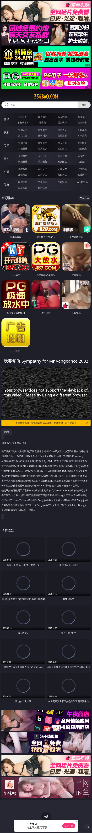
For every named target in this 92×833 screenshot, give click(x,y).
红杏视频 (22, 187)
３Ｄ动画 (82, 129)
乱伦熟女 (62, 148)
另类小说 (42, 174)
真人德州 (42, 116)
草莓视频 (62, 182)
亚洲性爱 (22, 142)
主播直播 (62, 135)
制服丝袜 (22, 148)
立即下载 (68, 825)
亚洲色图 (42, 156)
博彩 (6, 119)
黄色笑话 (62, 174)
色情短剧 (42, 187)
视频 (6, 132)
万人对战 (62, 116)
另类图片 (82, 161)
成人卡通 (62, 142)
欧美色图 (62, 156)
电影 (6, 145)
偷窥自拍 (22, 156)
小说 (6, 171)
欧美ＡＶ (62, 129)
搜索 (84, 104)
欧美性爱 (82, 142)
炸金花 (42, 122)
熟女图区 (62, 161)
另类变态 (82, 148)
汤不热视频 (82, 182)
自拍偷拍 (42, 129)
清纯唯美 (42, 161)
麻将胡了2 (23, 122)
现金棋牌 (62, 122)
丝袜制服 (42, 135)
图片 (6, 158)
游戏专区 (82, 116)
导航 (6, 184)
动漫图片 (82, 156)
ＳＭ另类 (82, 135)
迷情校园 (22, 174)
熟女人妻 (22, 135)
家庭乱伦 (42, 169)
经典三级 (42, 148)
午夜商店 (42, 182)
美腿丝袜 (22, 161)
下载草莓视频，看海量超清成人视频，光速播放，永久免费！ (52, 423)
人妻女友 (62, 169)
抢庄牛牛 (82, 122)
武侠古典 (82, 169)
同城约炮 (22, 182)
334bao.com (46, 96)
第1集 (7, 431)
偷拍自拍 (42, 142)
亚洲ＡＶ (22, 129)
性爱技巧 (82, 174)
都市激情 (22, 169)
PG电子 (23, 116)
